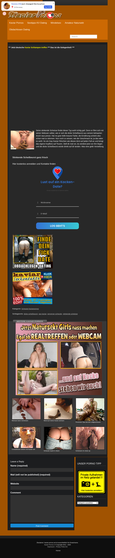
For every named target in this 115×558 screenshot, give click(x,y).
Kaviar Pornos (16, 23)
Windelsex (56, 23)
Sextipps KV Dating (37, 23)
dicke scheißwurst (31, 314)
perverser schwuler (54, 314)
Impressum (51, 547)
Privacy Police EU (62, 547)
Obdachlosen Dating (19, 29)
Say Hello (48, 7)
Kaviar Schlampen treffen (36, 47)
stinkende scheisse (70, 314)
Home (58, 551)
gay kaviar (43, 314)
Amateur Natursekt (74, 23)
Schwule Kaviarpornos (30, 309)
